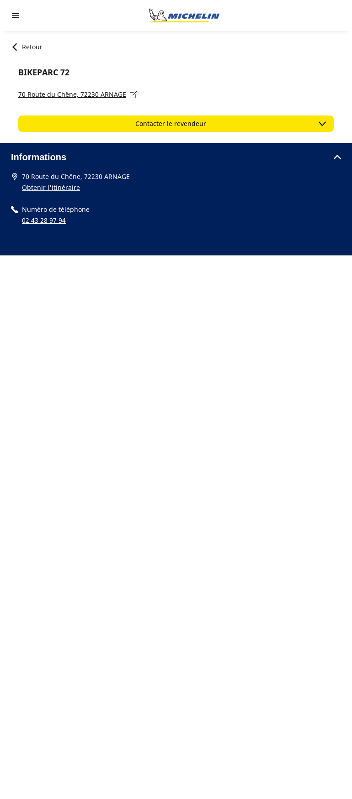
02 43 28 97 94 (44, 220)
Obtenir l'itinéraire (51, 187)
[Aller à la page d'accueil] (184, 15)
